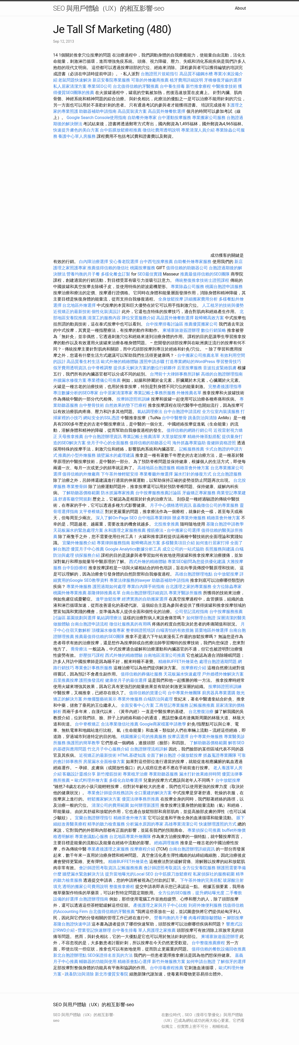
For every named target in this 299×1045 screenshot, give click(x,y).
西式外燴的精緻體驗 (148, 561)
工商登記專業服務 (171, 705)
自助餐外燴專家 (142, 117)
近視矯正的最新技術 (72, 311)
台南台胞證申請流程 (89, 624)
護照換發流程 (91, 680)
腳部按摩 (235, 917)
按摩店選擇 (179, 736)
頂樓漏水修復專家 (108, 630)
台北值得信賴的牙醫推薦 (136, 86)
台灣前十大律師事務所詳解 (175, 374)
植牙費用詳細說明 (186, 80)
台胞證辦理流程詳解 (149, 749)
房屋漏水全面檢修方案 (104, 761)
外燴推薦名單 (189, 392)
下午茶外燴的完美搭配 (201, 880)
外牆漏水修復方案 (70, 380)
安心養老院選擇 (123, 261)
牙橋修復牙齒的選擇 (223, 80)
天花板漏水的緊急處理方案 (78, 530)
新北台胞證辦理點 (70, 955)
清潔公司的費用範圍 (110, 805)
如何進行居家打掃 (212, 542)
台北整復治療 (200, 711)
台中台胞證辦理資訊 (103, 436)
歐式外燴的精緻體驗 (119, 361)
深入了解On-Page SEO (116, 517)
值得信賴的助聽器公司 (187, 267)
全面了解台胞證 (161, 755)
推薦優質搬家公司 (201, 324)
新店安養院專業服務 (111, 80)
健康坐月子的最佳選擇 (126, 680)
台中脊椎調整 (100, 367)
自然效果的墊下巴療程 (126, 405)
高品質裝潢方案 (132, 111)
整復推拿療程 (121, 886)
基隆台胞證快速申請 (72, 924)
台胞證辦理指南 (93, 899)
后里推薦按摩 (66, 680)
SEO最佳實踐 (149, 274)
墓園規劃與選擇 (81, 617)
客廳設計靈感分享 (79, 774)
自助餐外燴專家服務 (192, 261)
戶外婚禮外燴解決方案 (223, 674)
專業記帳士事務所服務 (154, 392)
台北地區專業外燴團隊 (130, 836)
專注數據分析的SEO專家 (76, 392)
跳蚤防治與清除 (202, 417)
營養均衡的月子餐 (83, 274)
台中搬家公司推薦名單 (198, 355)
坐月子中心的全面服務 (108, 442)
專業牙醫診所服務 (185, 592)
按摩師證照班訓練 (134, 399)
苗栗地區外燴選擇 (211, 630)
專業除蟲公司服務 (187, 286)
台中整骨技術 (91, 405)
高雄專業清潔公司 (181, 824)
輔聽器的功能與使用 (98, 961)
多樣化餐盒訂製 (115, 274)
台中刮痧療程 (75, 567)
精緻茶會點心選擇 (134, 961)
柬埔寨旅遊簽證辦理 (181, 330)
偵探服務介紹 (87, 555)
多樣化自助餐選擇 (125, 780)
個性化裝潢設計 (106, 311)
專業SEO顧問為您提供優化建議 (196, 561)
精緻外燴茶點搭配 (204, 436)
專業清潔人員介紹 (198, 130)
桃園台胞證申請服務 (224, 286)
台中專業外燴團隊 (185, 692)
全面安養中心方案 (137, 705)
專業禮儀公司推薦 (104, 380)
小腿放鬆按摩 (190, 755)
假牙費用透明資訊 (70, 367)
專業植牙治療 (135, 774)
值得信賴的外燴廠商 (81, 474)
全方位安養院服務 (199, 867)
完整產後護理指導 (225, 386)
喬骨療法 (79, 649)
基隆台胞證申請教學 (225, 524)
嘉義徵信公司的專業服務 (216, 505)
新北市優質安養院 (111, 974)
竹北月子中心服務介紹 (108, 749)
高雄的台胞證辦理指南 (222, 374)
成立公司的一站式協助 (183, 549)
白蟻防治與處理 (158, 699)
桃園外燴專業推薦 (70, 592)
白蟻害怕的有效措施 (175, 630)
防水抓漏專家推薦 (117, 492)
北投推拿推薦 (166, 524)
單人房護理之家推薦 (157, 930)
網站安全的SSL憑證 (101, 417)
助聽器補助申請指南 (98, 111)
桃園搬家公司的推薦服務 (144, 736)
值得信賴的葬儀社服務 (141, 674)
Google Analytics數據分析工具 (133, 549)
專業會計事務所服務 (93, 667)
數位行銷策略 (213, 330)
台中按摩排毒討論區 (165, 324)
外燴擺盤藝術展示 (100, 699)
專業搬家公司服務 (208, 117)
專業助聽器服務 (163, 774)
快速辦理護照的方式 (217, 824)
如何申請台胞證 (201, 961)
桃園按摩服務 (143, 267)
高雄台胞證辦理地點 (193, 574)
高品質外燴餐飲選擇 (167, 111)
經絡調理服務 (166, 842)
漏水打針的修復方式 (192, 474)
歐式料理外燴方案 (92, 780)
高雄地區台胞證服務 (156, 467)
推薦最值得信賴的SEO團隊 (205, 274)
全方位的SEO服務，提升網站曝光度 (191, 892)
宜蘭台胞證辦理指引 (93, 817)
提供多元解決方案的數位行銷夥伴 (144, 367)
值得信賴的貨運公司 (148, 692)
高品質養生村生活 (83, 361)
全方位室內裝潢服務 (221, 411)
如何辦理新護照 (144, 805)
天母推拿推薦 (70, 436)
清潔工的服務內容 (104, 317)
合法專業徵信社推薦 (119, 724)
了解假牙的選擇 (231, 961)
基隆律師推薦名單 (104, 592)
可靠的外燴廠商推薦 (150, 80)
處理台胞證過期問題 (218, 661)
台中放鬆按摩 (226, 574)
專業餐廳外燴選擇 (156, 474)
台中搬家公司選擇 (183, 530)
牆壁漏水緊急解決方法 (83, 874)
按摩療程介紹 (194, 667)
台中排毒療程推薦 (167, 967)
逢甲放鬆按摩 (109, 599)
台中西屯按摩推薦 (156, 261)
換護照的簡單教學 (83, 742)
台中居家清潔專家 (116, 392)
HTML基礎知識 (131, 755)
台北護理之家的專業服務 (188, 586)
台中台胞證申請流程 (182, 411)
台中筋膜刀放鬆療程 (173, 874)
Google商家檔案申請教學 (162, 724)
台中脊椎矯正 (88, 724)
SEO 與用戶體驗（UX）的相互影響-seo (108, 8)
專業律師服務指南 (113, 542)
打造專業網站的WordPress (190, 361)
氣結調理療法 (149, 411)
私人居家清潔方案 (70, 86)
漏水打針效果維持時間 (200, 774)
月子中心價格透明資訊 (171, 505)
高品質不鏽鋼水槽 (196, 73)
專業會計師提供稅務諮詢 (110, 792)
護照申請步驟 (151, 361)
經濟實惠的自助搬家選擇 (145, 599)
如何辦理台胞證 (201, 617)
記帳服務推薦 (191, 449)
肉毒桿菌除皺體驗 (205, 917)
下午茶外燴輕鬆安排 (119, 474)
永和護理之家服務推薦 (125, 530)
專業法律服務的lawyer (130, 580)
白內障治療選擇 (93, 261)
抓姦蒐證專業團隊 (219, 755)
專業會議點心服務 (91, 836)
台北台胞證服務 (227, 474)
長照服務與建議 (219, 549)
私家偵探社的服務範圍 (214, 874)
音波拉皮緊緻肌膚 (219, 367)
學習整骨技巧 (228, 361)
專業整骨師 (76, 486)
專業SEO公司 (99, 86)
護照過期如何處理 (109, 586)
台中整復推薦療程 (208, 942)
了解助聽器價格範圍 (81, 492)
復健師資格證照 (222, 442)
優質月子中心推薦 (87, 549)
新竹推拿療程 (198, 86)
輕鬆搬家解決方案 (104, 799)
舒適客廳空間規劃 (74, 499)
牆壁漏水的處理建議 (115, 455)
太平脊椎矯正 (92, 511)
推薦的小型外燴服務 (77, 455)
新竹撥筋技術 (109, 774)
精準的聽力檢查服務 (106, 824)
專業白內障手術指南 (145, 586)
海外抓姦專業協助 (189, 442)
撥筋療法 (155, 530)
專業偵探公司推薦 (204, 830)
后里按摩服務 (190, 367)
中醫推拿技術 (224, 86)
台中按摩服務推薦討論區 (158, 492)
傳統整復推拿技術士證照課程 (202, 280)
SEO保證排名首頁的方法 (110, 955)
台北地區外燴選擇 (79, 305)
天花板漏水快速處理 (182, 674)
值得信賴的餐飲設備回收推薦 (219, 949)
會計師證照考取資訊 (98, 867)
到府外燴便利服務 (205, 905)
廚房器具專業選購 (218, 692)
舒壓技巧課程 (92, 655)
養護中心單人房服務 (77, 136)
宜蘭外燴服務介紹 (79, 542)
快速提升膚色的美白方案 (76, 130)
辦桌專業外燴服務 (189, 517)
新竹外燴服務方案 (168, 961)
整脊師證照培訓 (141, 630)
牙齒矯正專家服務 (199, 492)
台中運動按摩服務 (175, 117)
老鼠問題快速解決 (74, 80)
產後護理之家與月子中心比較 (160, 905)
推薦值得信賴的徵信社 (108, 267)
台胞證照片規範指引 (159, 73)
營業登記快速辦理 (94, 930)
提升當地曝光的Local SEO (129, 874)
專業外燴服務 (78, 586)
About (240, 8)
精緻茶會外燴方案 (192, 467)
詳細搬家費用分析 (201, 299)
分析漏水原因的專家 (144, 824)
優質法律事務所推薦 (140, 799)
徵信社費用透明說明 (161, 130)
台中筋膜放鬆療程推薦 (121, 130)
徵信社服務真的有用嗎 (130, 624)
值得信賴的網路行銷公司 (189, 430)
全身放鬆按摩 (171, 299)
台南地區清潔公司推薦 (164, 655)
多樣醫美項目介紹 (178, 542)
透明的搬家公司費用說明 (85, 886)
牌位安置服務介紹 (138, 317)
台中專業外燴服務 (206, 736)
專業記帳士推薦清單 (141, 436)
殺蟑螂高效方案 (209, 317)
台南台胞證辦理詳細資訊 (145, 592)
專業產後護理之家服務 (108, 849)
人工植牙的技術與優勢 (223, 305)
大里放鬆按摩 (174, 436)
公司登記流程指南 (191, 611)
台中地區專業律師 (154, 517)
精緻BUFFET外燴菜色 (178, 661)
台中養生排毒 (173, 86)
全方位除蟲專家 (227, 586)
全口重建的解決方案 (153, 792)
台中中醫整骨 (175, 417)
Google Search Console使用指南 (96, 117)
